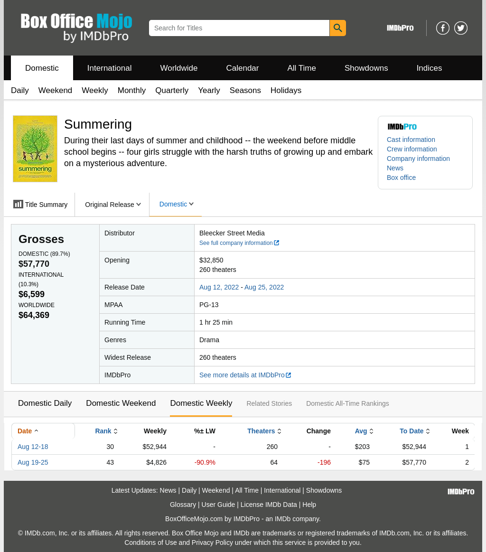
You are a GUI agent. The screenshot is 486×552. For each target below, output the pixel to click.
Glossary (183, 504)
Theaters (261, 431)
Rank (103, 431)
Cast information (411, 139)
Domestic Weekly (201, 403)
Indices (429, 68)
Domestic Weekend (121, 403)
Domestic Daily (45, 403)
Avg (361, 431)
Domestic (42, 68)
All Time (302, 68)
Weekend (55, 90)
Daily (20, 90)
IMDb (282, 519)
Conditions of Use (150, 542)
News (395, 168)
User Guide (218, 504)
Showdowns (366, 68)
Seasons (245, 90)
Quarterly (171, 90)
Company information (418, 158)
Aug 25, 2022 (264, 287)
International (109, 68)
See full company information (239, 243)
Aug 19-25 (33, 462)
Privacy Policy (212, 542)
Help (309, 504)
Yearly (209, 90)
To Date (411, 431)
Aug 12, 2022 (219, 287)
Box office (401, 177)
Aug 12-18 (33, 446)
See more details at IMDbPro (245, 375)
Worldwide (178, 68)
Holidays (286, 90)
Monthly (132, 90)
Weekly (95, 90)
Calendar (242, 68)
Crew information (412, 149)
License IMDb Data (269, 504)
